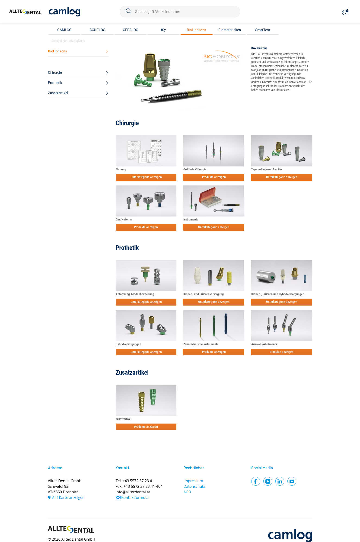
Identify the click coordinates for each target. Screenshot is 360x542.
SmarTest (262, 30)
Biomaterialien (229, 30)
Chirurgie (127, 123)
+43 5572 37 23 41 (138, 480)
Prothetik (127, 248)
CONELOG (97, 30)
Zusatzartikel (132, 372)
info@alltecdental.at (133, 491)
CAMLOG (64, 30)
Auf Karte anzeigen (68, 497)
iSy (163, 30)
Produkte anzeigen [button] (214, 177)
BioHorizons (196, 30)
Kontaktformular (135, 497)
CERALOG (130, 30)
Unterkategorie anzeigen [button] (146, 177)
